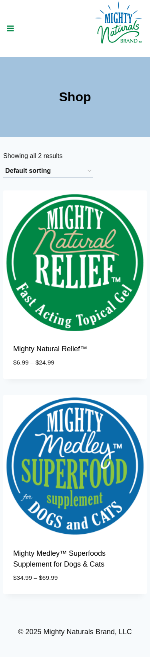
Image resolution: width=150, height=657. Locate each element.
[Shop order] (48, 171)
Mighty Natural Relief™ (50, 349)
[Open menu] (10, 28)
